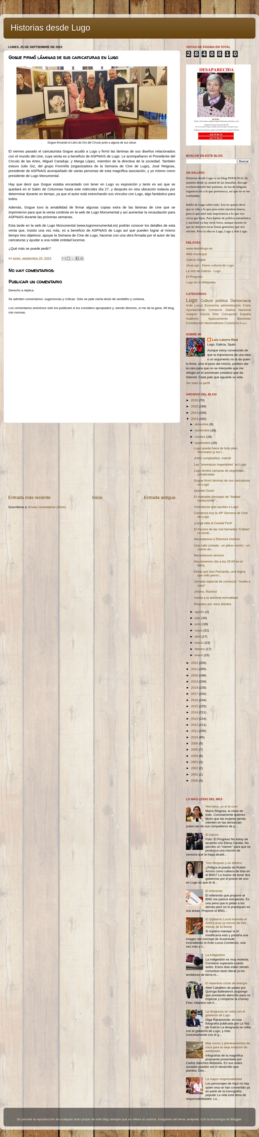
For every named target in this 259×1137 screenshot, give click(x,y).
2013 (195, 718)
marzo (199, 642)
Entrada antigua (159, 497)
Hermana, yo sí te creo (221, 806)
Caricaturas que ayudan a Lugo (216, 507)
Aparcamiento (218, 318)
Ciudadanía (231, 323)
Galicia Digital (196, 259)
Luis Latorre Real (225, 340)
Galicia (230, 310)
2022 (195, 663)
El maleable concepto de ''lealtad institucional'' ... (217, 498)
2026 (195, 400)
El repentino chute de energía (226, 983)
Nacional (244, 310)
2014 (195, 712)
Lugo (191, 300)
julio (198, 618)
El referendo (214, 891)
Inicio (97, 497)
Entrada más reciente (29, 497)
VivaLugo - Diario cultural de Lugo (210, 265)
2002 (195, 768)
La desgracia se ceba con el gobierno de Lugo (225, 1013)
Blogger (236, 1119)
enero (199, 655)
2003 (195, 762)
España (245, 314)
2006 (195, 743)
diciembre (202, 424)
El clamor (212, 834)
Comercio (215, 310)
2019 (195, 681)
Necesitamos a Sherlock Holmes (217, 539)
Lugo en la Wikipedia (200, 282)
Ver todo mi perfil (198, 383)
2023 (195, 419)
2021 (195, 669)
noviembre (202, 430)
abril (198, 636)
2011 (195, 731)
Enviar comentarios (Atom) (47, 507)
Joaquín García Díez (202, 314)
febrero (200, 649)
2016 (195, 700)
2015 (195, 706)
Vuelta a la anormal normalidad (216, 597)
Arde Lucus (194, 305)
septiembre (203, 443)
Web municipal (196, 254)
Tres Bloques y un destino (223, 863)
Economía (212, 305)
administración (231, 305)
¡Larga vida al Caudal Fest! (213, 523)
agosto (200, 612)
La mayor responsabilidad (223, 1079)
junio (198, 624)
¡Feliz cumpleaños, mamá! (212, 458)
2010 (195, 737)
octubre (200, 436)
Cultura (206, 300)
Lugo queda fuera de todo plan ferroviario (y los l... (215, 450)
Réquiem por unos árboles (212, 604)
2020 (195, 675)
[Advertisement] (92, 458)
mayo (199, 630)
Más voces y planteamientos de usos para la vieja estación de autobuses (227, 1047)
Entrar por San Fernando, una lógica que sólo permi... (219, 573)
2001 (195, 774)
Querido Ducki (204, 490)
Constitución (194, 323)
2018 (195, 687)
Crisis (247, 305)
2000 (195, 780)
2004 (195, 756)
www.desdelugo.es (199, 248)
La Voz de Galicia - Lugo (203, 271)
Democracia (241, 300)
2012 (195, 725)
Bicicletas (244, 318)
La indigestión (215, 955)
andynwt (192, 1119)
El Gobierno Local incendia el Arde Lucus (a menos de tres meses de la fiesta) (226, 922)
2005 (195, 749)
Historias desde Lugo (50, 27)
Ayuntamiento (195, 310)
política (221, 300)
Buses (243, 323)
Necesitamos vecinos (209, 555)
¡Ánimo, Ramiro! (205, 591)
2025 (195, 406)
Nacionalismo (213, 323)
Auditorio (192, 318)
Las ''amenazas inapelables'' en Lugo (220, 464)
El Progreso (194, 276)
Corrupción (229, 314)
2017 (195, 693)
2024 (195, 412)
